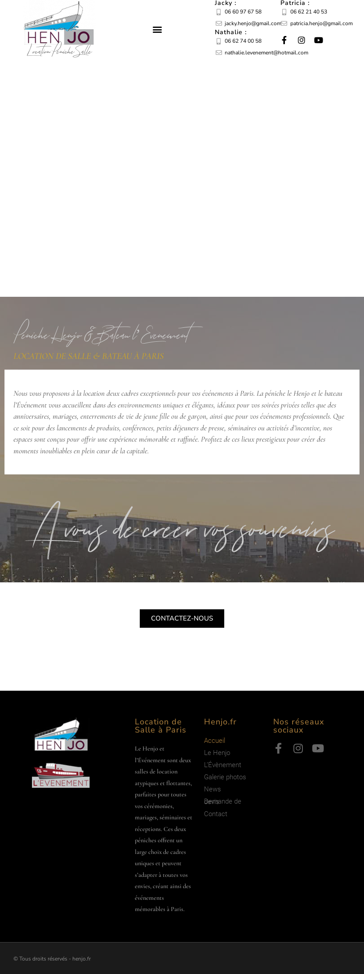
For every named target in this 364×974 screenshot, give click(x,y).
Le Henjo (217, 753)
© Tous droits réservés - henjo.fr (52, 958)
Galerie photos (225, 777)
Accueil (214, 741)
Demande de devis (222, 801)
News (212, 789)
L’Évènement (222, 765)
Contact (215, 814)
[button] (157, 29)
